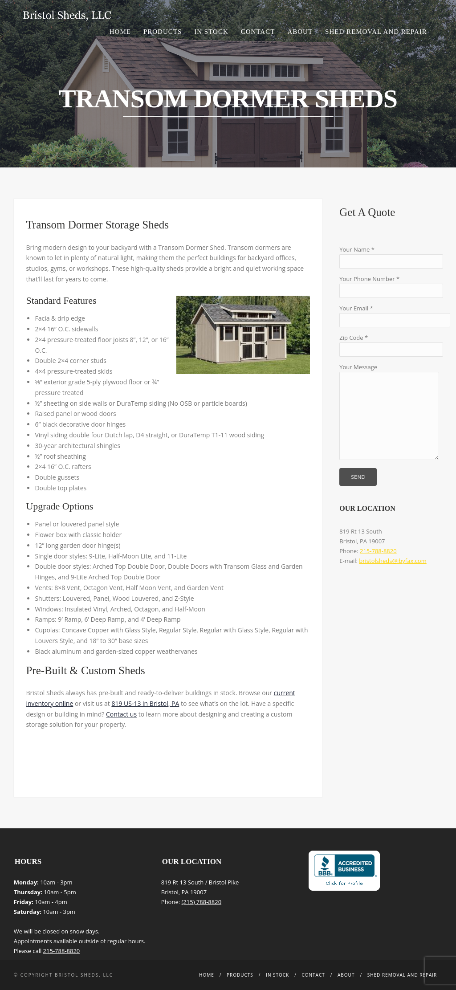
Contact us (121, 714)
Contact (258, 31)
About (300, 31)
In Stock (211, 31)
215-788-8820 (378, 551)
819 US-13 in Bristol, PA (145, 703)
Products (162, 31)
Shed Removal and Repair (376, 31)
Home (120, 31)
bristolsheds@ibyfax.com (392, 561)
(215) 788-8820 (202, 902)
